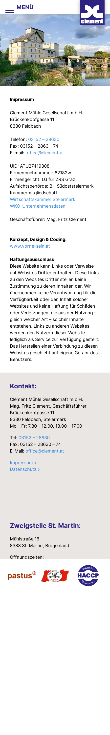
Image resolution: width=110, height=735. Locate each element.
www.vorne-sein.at (30, 246)
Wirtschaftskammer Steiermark (42, 199)
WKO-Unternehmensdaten (38, 206)
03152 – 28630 (43, 139)
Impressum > (23, 462)
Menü (25, 7)
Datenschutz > (25, 469)
